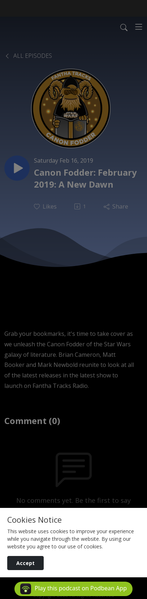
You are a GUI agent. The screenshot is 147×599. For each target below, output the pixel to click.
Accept (25, 563)
